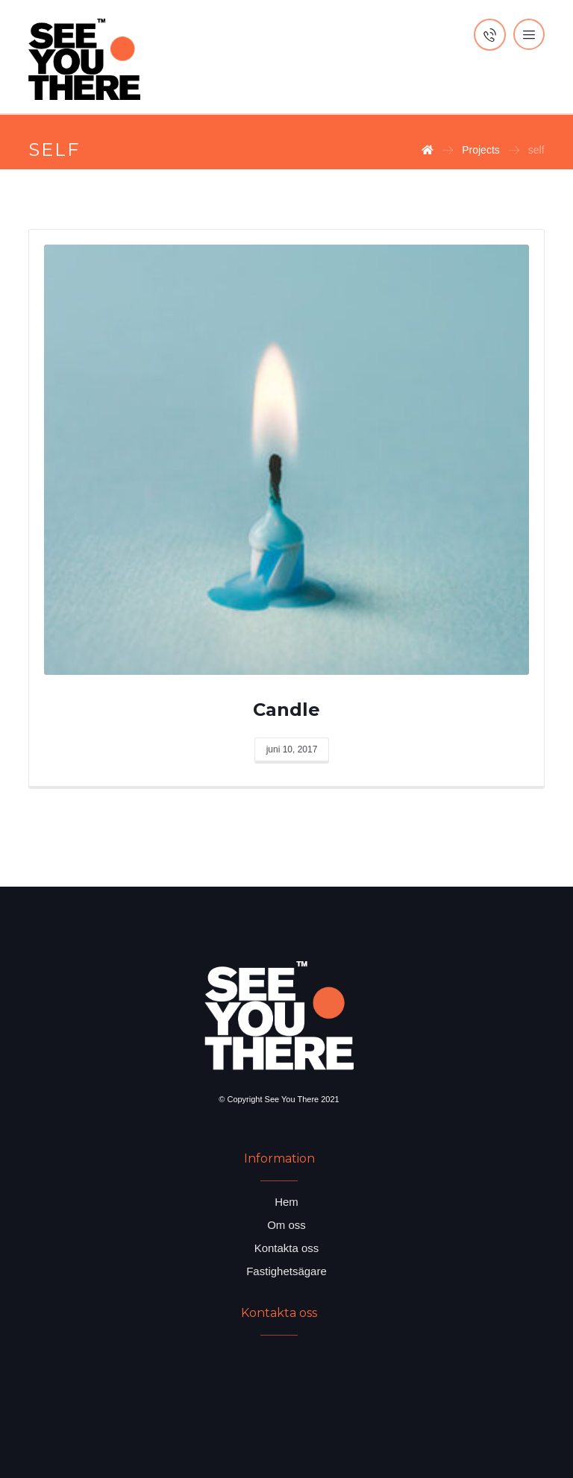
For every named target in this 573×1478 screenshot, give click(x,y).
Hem (286, 1201)
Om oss (286, 1224)
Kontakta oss (286, 1248)
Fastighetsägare (286, 1271)
